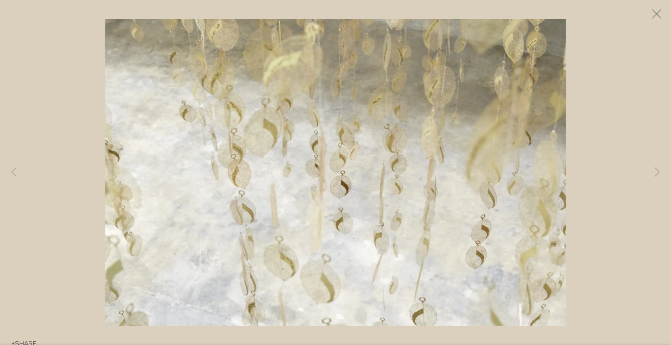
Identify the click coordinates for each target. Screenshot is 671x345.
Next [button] (657, 172)
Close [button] (661, 17)
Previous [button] (14, 172)
